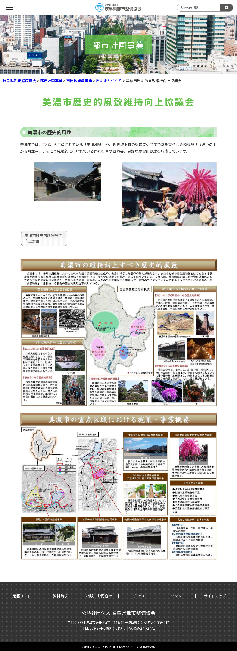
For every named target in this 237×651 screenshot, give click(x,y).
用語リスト (21, 596)
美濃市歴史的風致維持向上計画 (43, 238)
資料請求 (60, 596)
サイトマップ (215, 596)
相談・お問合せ (99, 596)
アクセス (137, 596)
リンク (176, 596)
